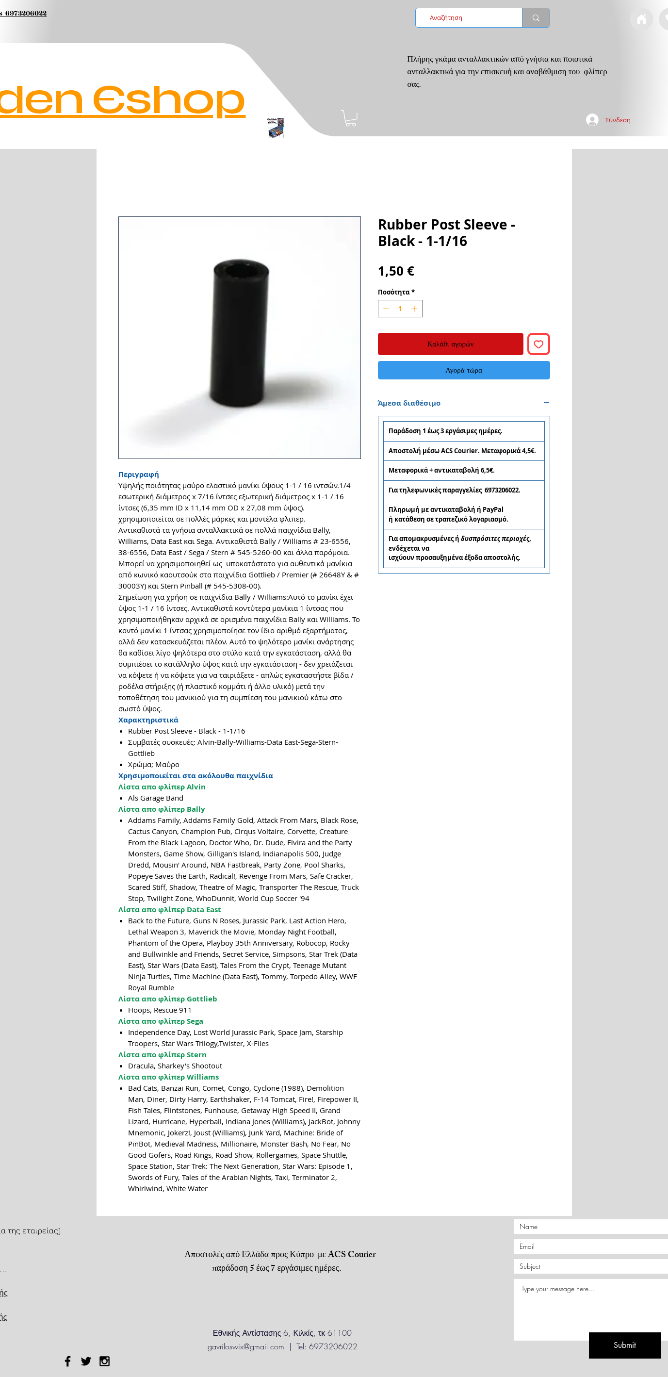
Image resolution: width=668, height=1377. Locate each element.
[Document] (641, 19)
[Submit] (625, 1345)
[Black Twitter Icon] (86, 1361)
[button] (350, 118)
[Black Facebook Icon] (68, 1361)
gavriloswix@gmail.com (246, 1346)
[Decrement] (385, 308)
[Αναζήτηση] (466, 17)
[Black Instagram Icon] (105, 1361)
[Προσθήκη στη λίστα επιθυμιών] (538, 344)
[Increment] (415, 308)
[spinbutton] (400, 308)
